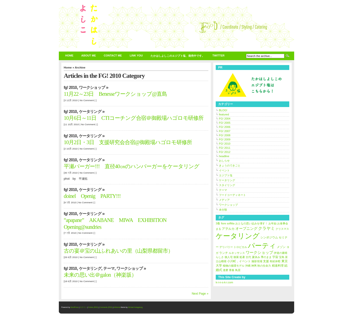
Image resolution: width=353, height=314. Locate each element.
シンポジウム (269, 237)
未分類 (223, 209)
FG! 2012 (224, 151)
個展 (236, 257)
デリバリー (226, 247)
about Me (88, 55)
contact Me (113, 55)
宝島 (281, 257)
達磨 (225, 270)
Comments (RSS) (106, 307)
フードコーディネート (232, 194)
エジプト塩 (225, 175)
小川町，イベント (239, 261)
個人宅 (229, 257)
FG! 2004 (224, 118)
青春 (231, 270)
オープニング (246, 229)
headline (224, 156)
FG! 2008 (224, 135)
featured (224, 114)
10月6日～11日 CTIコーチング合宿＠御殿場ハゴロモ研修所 (133, 118)
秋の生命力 (264, 265)
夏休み (256, 257)
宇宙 (275, 257)
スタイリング (227, 185)
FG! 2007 (224, 131)
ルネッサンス (237, 252)
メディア (224, 199)
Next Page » (200, 293)
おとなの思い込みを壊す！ (251, 223)
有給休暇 (275, 261)
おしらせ (224, 160)
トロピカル (240, 247)
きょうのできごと (229, 165)
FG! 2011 (224, 147)
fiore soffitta (228, 223)
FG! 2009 (224, 139)
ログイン (83, 307)
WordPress (74, 307)
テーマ (108, 268)
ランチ (223, 253)
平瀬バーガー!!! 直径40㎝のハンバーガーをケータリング (131, 166)
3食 (218, 223)
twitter (218, 55)
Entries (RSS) (93, 307)
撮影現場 (257, 261)
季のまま (266, 257)
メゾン (281, 247)
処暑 (242, 257)
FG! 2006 (224, 126)
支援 (266, 261)
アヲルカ (228, 229)
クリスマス (282, 228)
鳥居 (237, 270)
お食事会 (282, 223)
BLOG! (223, 110)
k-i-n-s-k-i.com (224, 282)
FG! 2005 (224, 122)
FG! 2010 (70, 87)
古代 (248, 257)
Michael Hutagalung (135, 307)
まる (218, 228)
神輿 (254, 265)
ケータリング (90, 111)
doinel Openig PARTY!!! (95, 196)
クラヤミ (266, 228)
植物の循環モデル (233, 265)
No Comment (87, 100)
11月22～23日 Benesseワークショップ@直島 (115, 94)
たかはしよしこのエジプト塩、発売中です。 (177, 55)
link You (136, 55)
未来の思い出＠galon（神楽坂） (100, 275)
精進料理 (278, 265)
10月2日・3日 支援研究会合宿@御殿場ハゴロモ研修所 (128, 142)
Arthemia (117, 307)
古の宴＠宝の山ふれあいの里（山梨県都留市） (118, 251)
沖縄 (248, 265)
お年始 (272, 223)
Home (69, 55)
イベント (224, 170)
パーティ (262, 245)
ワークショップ (92, 87)
